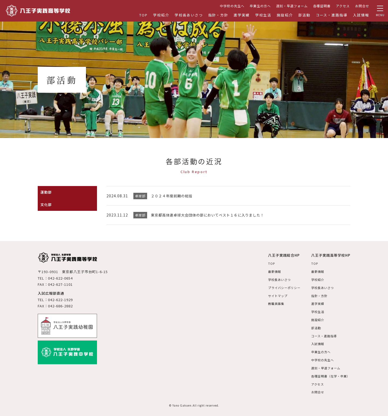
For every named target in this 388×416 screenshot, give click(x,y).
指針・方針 (218, 15)
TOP (143, 15)
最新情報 (269, 271)
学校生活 (263, 15)
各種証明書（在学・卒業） (329, 373)
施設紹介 (285, 15)
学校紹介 (161, 15)
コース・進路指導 (332, 15)
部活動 (304, 15)
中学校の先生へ (232, 6)
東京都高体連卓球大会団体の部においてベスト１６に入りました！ (211, 215)
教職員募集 (271, 302)
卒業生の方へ (260, 6)
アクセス (343, 6)
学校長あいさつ (189, 15)
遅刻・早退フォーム (292, 6)
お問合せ (362, 6)
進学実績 (242, 15)
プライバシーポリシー (279, 286)
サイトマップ (272, 295)
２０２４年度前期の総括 (173, 195)
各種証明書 (322, 6)
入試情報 (361, 15)
